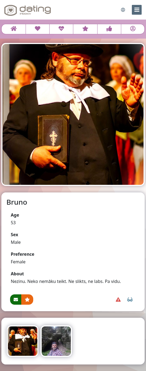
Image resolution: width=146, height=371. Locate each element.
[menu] (137, 10)
